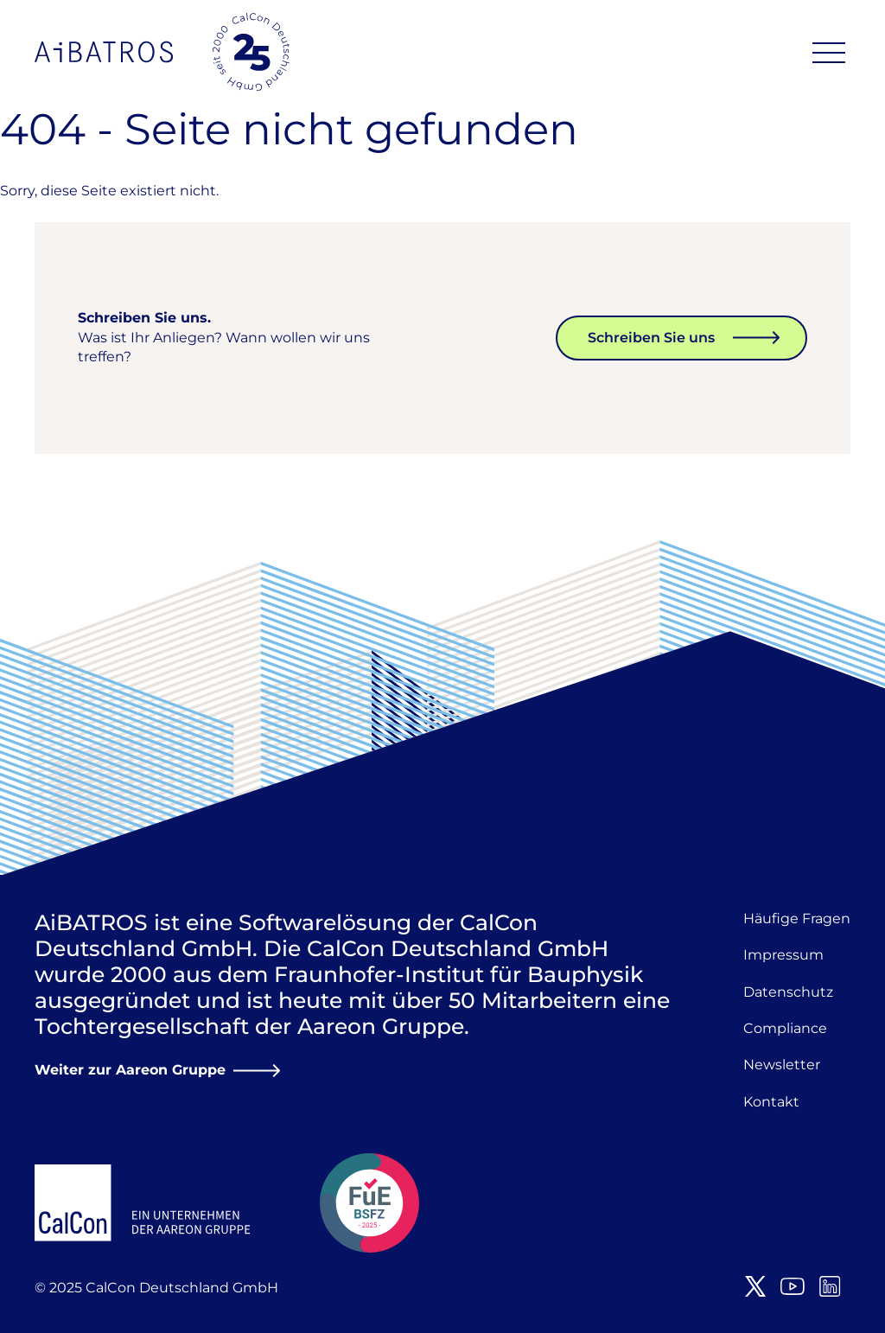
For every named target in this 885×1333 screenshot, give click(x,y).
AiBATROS (104, 52)
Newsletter (781, 1064)
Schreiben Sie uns (651, 337)
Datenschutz (788, 992)
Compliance (785, 1028)
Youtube (792, 1286)
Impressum (783, 955)
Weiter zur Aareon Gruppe (130, 1070)
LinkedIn (830, 1286)
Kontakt (771, 1102)
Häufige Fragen (796, 918)
